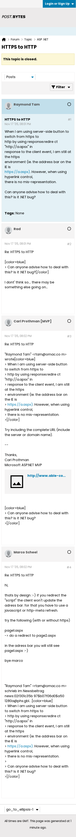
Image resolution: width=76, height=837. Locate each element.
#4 (69, 567)
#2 (69, 244)
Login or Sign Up (59, 4)
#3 (69, 336)
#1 (69, 119)
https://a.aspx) (17, 171)
